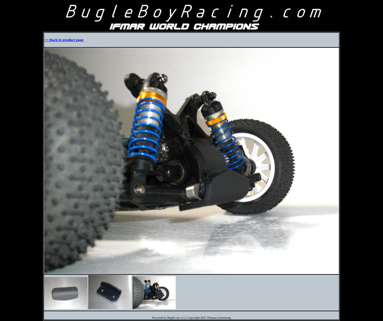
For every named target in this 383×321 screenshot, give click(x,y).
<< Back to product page (64, 40)
